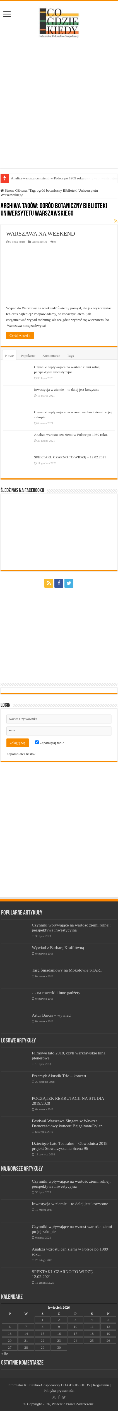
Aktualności (39, 241)
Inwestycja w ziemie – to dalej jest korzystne (66, 389)
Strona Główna (14, 190)
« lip (4, 1353)
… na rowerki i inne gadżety (56, 992)
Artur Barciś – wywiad (51, 1015)
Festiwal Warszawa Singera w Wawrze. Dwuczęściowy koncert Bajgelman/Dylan (67, 1123)
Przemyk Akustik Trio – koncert (59, 1075)
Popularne (28, 356)
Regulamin (101, 1385)
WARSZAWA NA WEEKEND (40, 234)
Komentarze (51, 356)
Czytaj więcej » (19, 335)
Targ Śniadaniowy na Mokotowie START (67, 970)
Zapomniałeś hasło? (20, 754)
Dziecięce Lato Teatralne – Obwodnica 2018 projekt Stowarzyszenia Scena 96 (69, 1146)
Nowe (9, 356)
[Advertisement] (59, 104)
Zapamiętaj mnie (49, 743)
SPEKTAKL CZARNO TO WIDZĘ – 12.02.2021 (70, 457)
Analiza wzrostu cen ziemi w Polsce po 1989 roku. (71, 435)
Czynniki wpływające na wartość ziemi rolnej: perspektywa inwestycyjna (71, 927)
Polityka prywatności (59, 1390)
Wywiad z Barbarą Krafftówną (58, 947)
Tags (70, 356)
